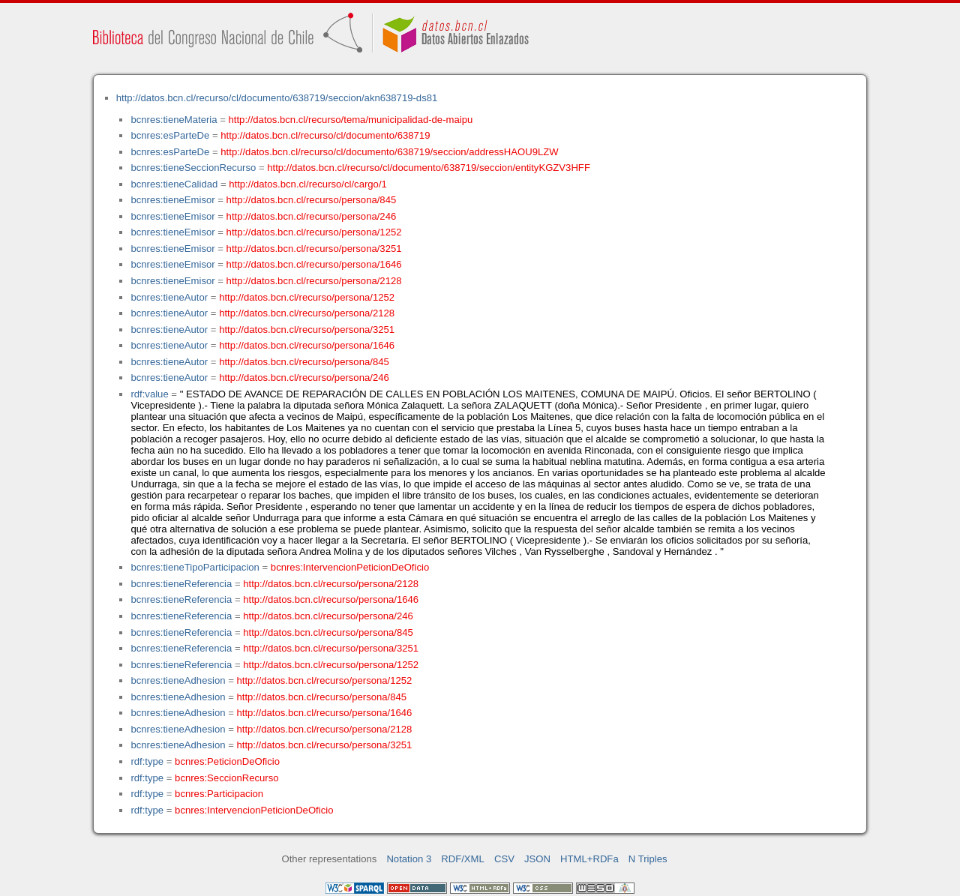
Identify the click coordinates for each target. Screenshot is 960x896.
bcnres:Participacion (219, 793)
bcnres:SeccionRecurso (226, 778)
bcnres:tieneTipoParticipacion (194, 567)
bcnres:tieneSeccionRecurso (193, 167)
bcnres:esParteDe (169, 135)
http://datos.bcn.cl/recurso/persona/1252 (314, 232)
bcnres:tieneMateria (173, 119)
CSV (504, 859)
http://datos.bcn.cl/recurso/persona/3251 (314, 248)
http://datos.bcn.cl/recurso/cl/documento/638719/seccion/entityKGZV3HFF (428, 167)
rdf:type (147, 761)
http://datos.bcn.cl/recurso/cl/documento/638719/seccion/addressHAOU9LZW (389, 151)
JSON (537, 859)
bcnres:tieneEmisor (172, 199)
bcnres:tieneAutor (169, 297)
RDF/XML (462, 859)
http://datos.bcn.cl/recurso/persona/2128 (314, 280)
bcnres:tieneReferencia (181, 583)
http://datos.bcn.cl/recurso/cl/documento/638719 (325, 135)
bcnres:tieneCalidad (174, 184)
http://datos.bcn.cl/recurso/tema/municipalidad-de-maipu (351, 119)
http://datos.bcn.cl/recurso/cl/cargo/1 (308, 184)
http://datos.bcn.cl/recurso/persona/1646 (314, 264)
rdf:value (149, 394)
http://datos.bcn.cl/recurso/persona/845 (311, 199)
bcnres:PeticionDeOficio (227, 761)
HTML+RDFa (589, 859)
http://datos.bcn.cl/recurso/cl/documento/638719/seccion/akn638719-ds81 (277, 97)
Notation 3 (408, 859)
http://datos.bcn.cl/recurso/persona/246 (311, 216)
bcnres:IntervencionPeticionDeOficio (350, 567)
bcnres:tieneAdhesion (177, 680)
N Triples (648, 859)
